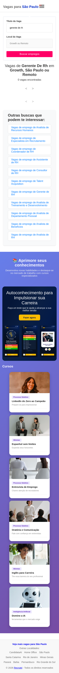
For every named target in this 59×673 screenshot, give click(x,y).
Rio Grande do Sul (46, 662)
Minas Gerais (46, 657)
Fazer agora (29, 317)
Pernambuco (28, 662)
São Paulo (44, 652)
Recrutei (18, 668)
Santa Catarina (13, 657)
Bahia (16, 662)
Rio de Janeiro (30, 657)
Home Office (30, 652)
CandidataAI (15, 652)
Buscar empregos (29, 54)
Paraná (7, 662)
